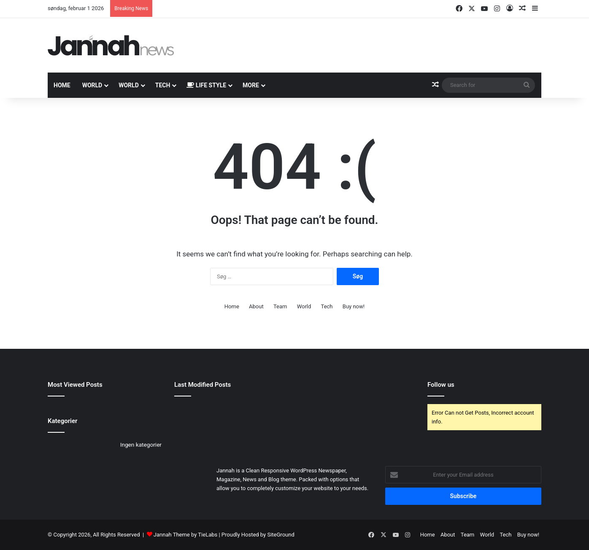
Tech (162, 85)
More (251, 85)
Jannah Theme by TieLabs (185, 534)
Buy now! (354, 306)
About (256, 306)
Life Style (206, 85)
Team (280, 306)
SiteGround (280, 534)
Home (62, 85)
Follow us (440, 384)
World (92, 85)
